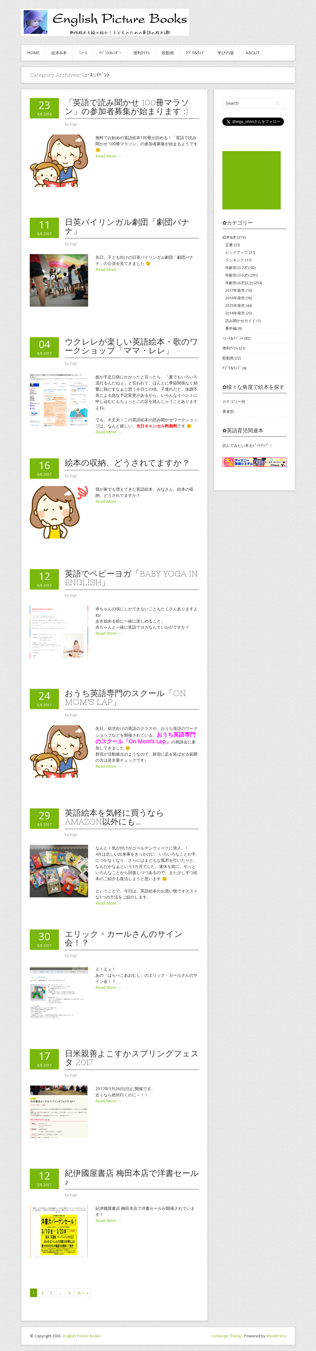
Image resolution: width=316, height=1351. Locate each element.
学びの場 (225, 52)
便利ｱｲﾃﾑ (141, 52)
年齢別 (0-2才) (237, 267)
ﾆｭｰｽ (83, 52)
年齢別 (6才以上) (239, 282)
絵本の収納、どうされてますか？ (127, 462)
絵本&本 (59, 52)
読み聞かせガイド (240, 320)
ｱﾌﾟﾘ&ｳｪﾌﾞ (195, 52)
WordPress (276, 1335)
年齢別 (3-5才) (237, 275)
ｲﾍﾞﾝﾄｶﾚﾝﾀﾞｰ (110, 52)
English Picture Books (82, 1335)
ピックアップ (236, 252)
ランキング (234, 260)
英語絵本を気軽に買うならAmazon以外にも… (114, 817)
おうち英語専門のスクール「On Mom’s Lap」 (125, 697)
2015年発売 (235, 305)
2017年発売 (235, 290)
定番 (229, 244)
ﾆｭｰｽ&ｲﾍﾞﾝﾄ (232, 338)
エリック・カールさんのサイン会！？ (124, 938)
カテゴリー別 (233, 401)
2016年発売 (235, 297)
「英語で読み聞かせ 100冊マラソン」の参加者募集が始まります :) (127, 107)
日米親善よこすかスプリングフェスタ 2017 (132, 1058)
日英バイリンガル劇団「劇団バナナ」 (127, 226)
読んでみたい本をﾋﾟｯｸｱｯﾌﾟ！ (247, 445)
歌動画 (168, 52)
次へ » (82, 1293)
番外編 (231, 328)
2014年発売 (235, 313)
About (253, 52)
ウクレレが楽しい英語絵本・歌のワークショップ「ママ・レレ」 (131, 346)
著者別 (228, 411)
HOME (33, 52)
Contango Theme (226, 1335)
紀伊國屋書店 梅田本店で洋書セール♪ (132, 1177)
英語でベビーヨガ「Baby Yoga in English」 (131, 578)
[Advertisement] (251, 180)
